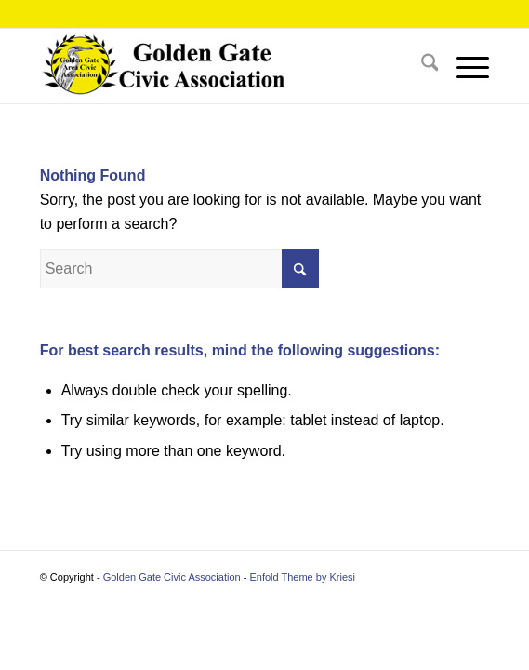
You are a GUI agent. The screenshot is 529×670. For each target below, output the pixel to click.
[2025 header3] (220, 66)
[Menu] (463, 66)
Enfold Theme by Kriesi (302, 577)
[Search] (421, 66)
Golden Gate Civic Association (172, 577)
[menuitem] (421, 66)
